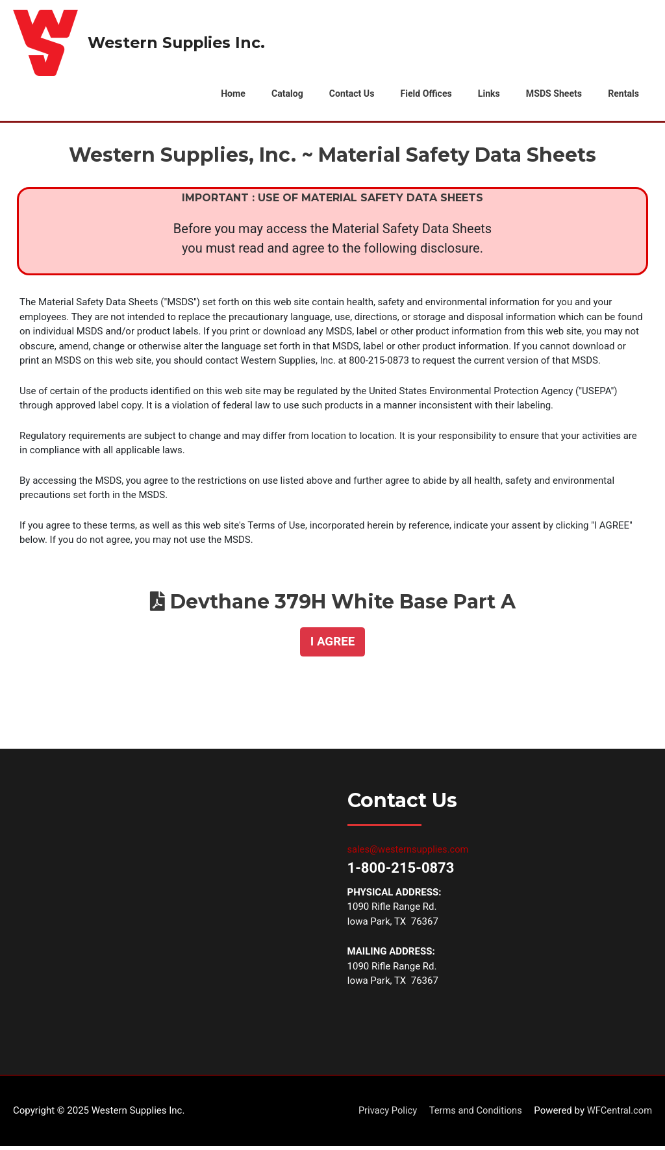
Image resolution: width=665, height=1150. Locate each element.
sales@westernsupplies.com (409, 853)
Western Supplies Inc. (179, 42)
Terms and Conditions (472, 1114)
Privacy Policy (383, 1114)
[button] (332, 645)
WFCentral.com (618, 1114)
